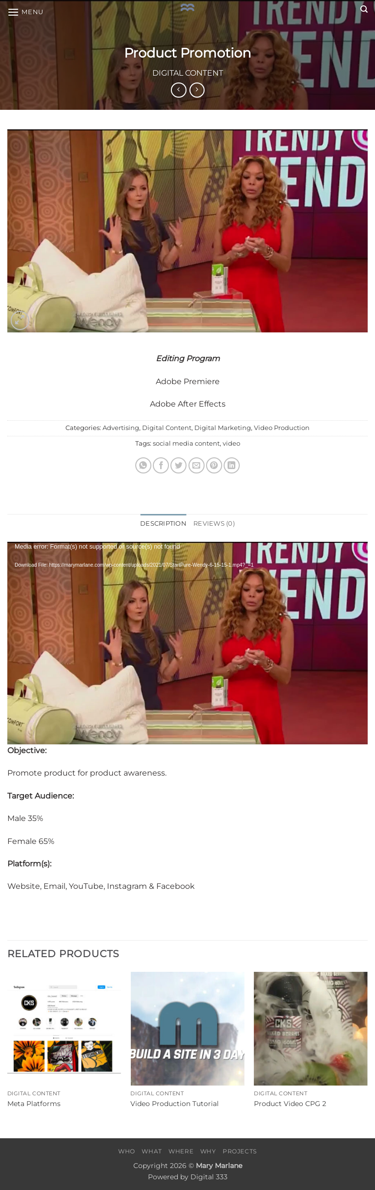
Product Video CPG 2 (290, 1103)
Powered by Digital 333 (188, 1176)
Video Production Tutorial (174, 1103)
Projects (240, 1151)
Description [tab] (163, 523)
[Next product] (178, 90)
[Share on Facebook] (161, 465)
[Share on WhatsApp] (143, 465)
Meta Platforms (34, 1103)
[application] (187, 643)
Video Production (282, 427)
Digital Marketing (222, 427)
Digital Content (187, 73)
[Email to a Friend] (196, 465)
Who (126, 1151)
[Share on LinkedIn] (232, 465)
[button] (25, 12)
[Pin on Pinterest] (214, 465)
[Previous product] (197, 90)
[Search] (364, 9)
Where (180, 1151)
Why (208, 1151)
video (231, 443)
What (152, 1151)
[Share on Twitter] (178, 465)
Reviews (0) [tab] (214, 523)
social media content (186, 443)
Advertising (121, 427)
